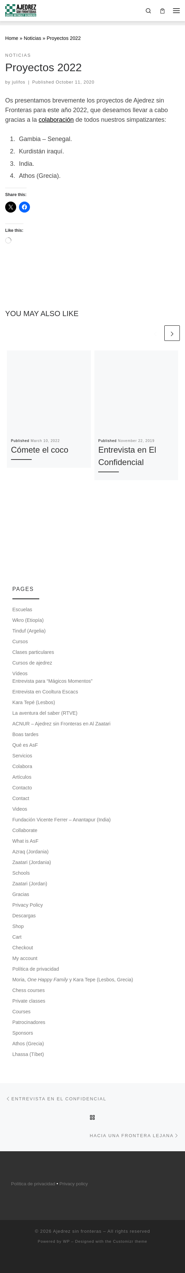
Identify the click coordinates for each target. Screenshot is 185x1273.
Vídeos (20, 673)
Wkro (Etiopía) (28, 620)
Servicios (22, 755)
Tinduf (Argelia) (29, 631)
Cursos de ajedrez (32, 663)
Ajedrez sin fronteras (77, 1231)
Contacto (22, 787)
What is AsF (25, 841)
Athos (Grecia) (28, 1043)
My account (25, 958)
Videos (19, 809)
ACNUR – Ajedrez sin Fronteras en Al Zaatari (61, 723)
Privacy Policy (27, 905)
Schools (21, 873)
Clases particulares (33, 652)
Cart (17, 937)
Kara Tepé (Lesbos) (33, 702)
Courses (21, 1011)
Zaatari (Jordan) (29, 883)
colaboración (56, 119)
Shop (18, 926)
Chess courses (28, 990)
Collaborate (25, 830)
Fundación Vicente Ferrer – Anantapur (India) (61, 819)
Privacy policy (73, 1183)
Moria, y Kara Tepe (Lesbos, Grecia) (72, 979)
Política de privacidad (35, 969)
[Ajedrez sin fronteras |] (20, 10)
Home (11, 38)
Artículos (21, 777)
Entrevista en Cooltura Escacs (45, 691)
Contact (20, 798)
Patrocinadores (28, 1022)
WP (66, 1241)
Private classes (28, 1001)
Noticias (32, 38)
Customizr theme (130, 1241)
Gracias (20, 894)
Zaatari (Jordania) (31, 862)
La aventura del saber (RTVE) (45, 713)
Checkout (22, 947)
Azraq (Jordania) (30, 851)
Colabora (22, 766)
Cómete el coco (40, 449)
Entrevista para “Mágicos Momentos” (52, 681)
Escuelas (22, 609)
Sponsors (22, 1033)
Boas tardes (25, 734)
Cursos (20, 641)
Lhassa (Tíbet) (28, 1054)
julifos (18, 82)
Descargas (24, 915)
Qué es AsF (25, 745)
